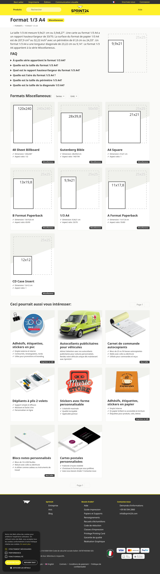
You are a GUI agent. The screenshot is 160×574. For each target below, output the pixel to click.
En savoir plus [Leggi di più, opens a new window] (25, 544)
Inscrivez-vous (127, 2)
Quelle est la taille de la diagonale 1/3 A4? (38, 85)
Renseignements (91, 517)
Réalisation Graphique (93, 541)
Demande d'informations (130, 505)
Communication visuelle (65, 2)
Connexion (143, 2)
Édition (46, 2)
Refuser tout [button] (30, 562)
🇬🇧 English (49, 564)
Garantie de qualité (92, 537)
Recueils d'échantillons (93, 521)
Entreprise (52, 505)
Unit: (73, 96)
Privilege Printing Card (93, 533)
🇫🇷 (114, 2)
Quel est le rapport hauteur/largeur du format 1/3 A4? (46, 70)
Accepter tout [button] (13, 562)
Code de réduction (91, 525)
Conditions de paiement (79, 564)
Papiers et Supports (92, 513)
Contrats (63, 564)
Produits (17, 9)
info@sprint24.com (127, 513)
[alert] (21, 551)
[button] (6, 549)
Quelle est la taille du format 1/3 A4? (35, 65)
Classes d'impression (93, 529)
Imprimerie (32, 2)
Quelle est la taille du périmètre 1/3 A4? (37, 80)
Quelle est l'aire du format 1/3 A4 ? (34, 75)
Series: (59, 96)
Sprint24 (80, 10)
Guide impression (91, 509)
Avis (49, 509)
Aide (140, 9)
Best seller (17, 2)
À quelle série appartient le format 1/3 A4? (39, 60)
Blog (49, 513)
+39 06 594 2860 (126, 509)
